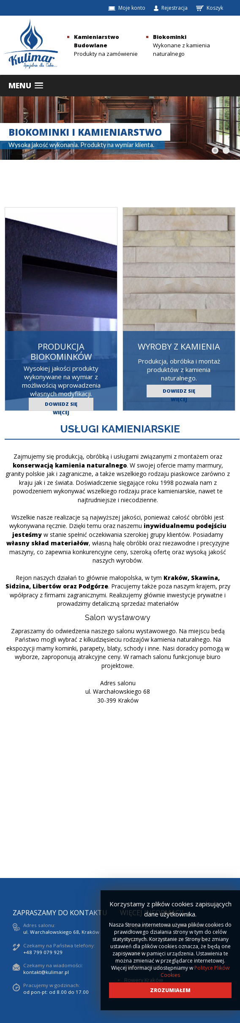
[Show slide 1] (215, 150)
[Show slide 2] (226, 150)
